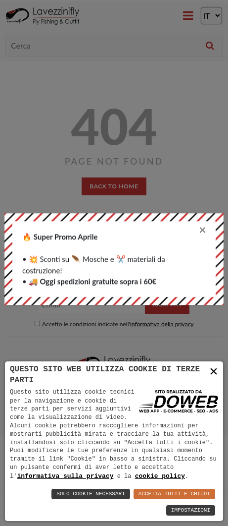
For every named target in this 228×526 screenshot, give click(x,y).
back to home (114, 186)
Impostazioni (190, 510)
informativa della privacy (162, 324)
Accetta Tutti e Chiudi (174, 494)
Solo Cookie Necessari (90, 494)
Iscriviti (167, 304)
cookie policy (160, 475)
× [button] (213, 371)
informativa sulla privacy (65, 475)
